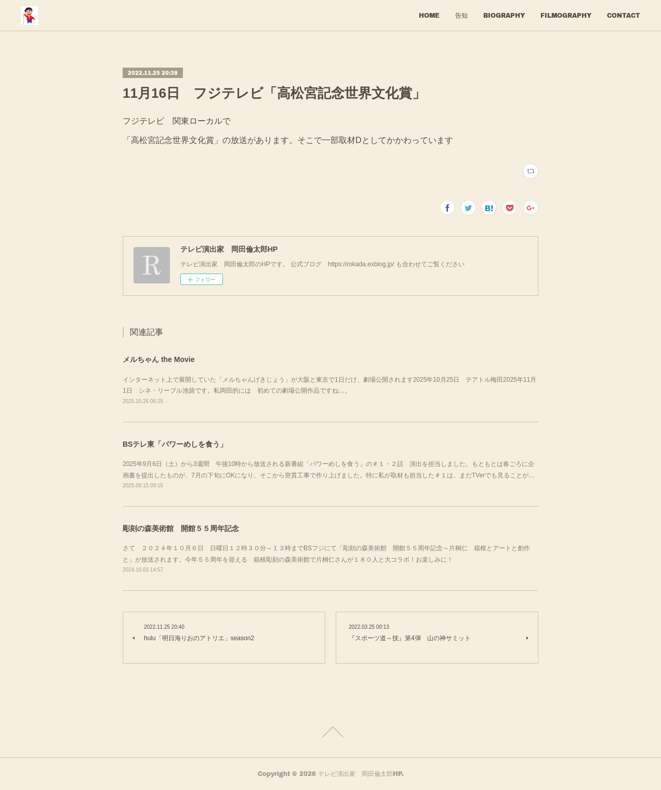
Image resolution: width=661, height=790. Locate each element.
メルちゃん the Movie (158, 359)
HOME (429, 15)
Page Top (330, 731)
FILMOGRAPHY (565, 15)
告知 (461, 15)
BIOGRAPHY (504, 15)
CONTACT (623, 15)
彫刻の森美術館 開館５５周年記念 (181, 528)
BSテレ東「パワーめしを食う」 (175, 444)
